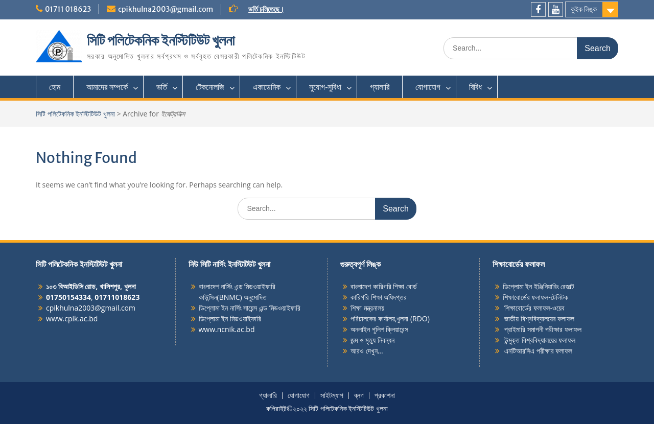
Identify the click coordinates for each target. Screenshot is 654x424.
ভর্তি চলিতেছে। (266, 9)
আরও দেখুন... (367, 351)
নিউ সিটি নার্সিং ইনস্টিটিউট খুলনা (230, 264)
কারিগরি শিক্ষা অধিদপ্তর (379, 297)
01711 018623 (68, 9)
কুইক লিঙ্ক (584, 9)
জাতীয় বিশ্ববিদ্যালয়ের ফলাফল (539, 318)
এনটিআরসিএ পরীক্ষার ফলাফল (538, 351)
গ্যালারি (379, 86)
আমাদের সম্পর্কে (107, 86)
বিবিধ (475, 86)
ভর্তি (161, 86)
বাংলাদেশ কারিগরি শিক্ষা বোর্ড (384, 286)
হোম (54, 86)
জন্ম (355, 340)
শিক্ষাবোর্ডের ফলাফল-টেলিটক (535, 297)
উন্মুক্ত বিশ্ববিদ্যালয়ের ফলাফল (539, 340)
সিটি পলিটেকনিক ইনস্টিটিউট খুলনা (161, 40)
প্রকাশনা (385, 395)
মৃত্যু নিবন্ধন (379, 340)
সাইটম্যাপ (331, 395)
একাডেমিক (267, 86)
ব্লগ (359, 395)
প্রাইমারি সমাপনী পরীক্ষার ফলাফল (542, 329)
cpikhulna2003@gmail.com (165, 9)
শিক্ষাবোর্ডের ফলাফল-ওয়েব (534, 308)
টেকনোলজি (210, 86)
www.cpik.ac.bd (72, 318)
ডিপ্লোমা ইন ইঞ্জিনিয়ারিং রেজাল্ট (539, 286)
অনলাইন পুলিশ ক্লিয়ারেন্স (379, 329)
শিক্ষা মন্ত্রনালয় (367, 308)
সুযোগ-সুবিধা (325, 86)
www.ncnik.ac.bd (227, 329)
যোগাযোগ (427, 86)
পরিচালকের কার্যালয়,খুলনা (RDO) (390, 318)
